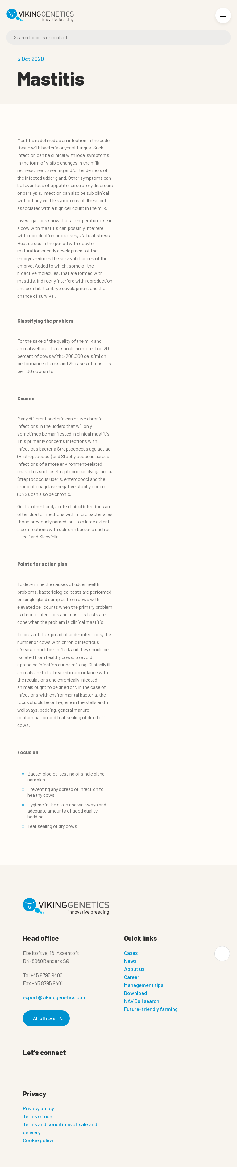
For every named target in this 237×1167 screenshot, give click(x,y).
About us (134, 969)
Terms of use (37, 1116)
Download (135, 993)
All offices (47, 1018)
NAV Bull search (141, 1001)
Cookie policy (38, 1140)
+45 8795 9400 (47, 975)
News (130, 961)
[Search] (118, 37)
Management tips (143, 985)
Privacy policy (38, 1108)
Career (131, 977)
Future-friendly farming (151, 1009)
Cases (131, 953)
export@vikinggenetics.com (55, 997)
